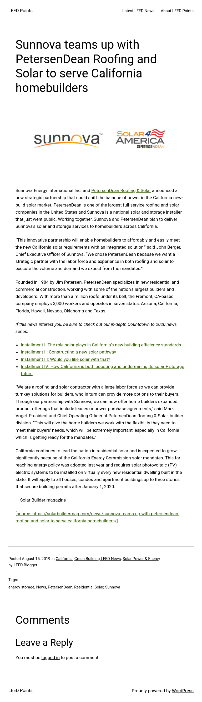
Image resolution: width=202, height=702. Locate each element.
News (41, 587)
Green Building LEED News (97, 558)
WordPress (183, 690)
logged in (51, 657)
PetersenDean (60, 587)
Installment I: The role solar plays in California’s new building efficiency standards (101, 344)
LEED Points (20, 10)
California (64, 558)
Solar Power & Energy (141, 558)
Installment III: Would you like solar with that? (65, 359)
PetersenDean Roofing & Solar (121, 190)
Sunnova (112, 587)
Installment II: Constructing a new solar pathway (68, 352)
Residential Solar (88, 587)
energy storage (21, 587)
